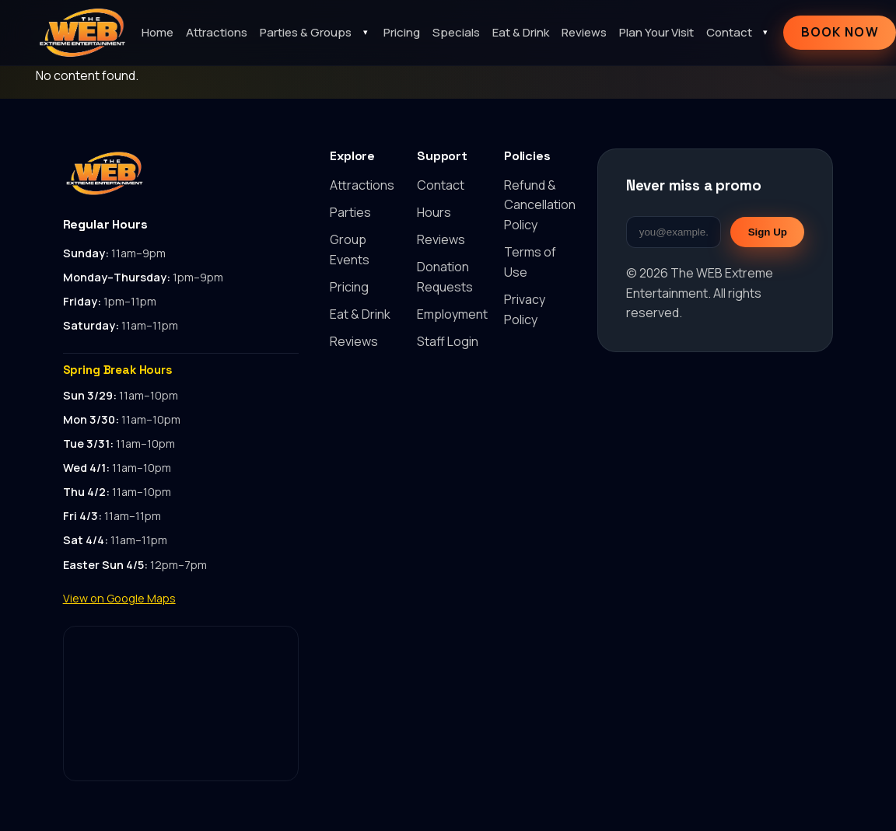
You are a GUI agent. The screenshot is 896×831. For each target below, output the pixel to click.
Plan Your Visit (656, 32)
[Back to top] (181, 173)
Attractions (216, 32)
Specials (456, 32)
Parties (350, 212)
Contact (729, 32)
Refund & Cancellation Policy (540, 204)
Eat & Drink (520, 32)
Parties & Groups (306, 32)
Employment (452, 314)
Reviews (584, 32)
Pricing (401, 32)
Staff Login (447, 341)
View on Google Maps (119, 598)
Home (157, 32)
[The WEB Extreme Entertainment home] (82, 33)
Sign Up (767, 232)
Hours (434, 212)
